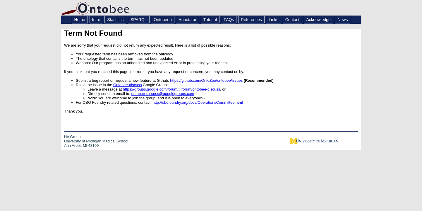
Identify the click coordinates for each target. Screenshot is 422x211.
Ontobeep (163, 19)
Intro (96, 19)
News (342, 19)
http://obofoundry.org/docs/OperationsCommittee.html (197, 102)
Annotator (187, 19)
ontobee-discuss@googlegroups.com (162, 93)
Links (273, 19)
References (251, 19)
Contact (292, 19)
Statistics (115, 19)
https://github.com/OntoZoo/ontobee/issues (206, 80)
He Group (72, 137)
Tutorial (210, 19)
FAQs (229, 19)
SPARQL (139, 19)
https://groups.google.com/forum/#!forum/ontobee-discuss (171, 89)
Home (79, 19)
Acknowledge (318, 19)
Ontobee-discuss (127, 85)
